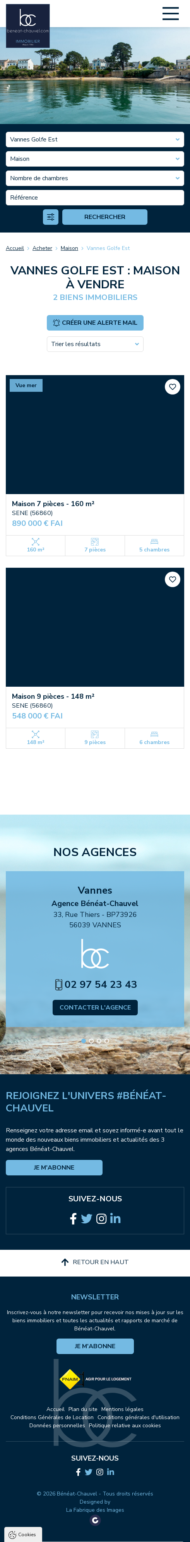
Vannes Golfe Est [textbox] (34, 139)
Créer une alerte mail (95, 323)
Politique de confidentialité (45, 1513)
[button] (83, 1041)
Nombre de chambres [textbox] (39, 178)
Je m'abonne (54, 1167)
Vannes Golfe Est (108, 248)
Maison (69, 248)
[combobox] (95, 139)
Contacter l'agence (95, 1007)
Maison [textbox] (19, 159)
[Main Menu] (170, 13)
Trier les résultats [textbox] (76, 344)
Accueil (15, 248)
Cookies (27, 1443)
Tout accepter (47, 1532)
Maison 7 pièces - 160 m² (53, 503)
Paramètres (142, 1532)
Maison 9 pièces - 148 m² (53, 696)
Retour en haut (95, 1262)
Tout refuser (96, 1532)
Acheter (42, 248)
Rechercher (104, 217)
